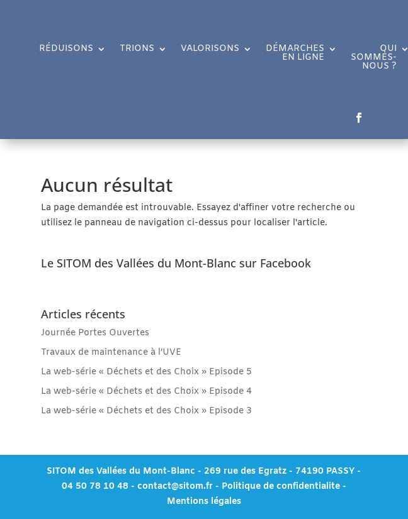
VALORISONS (210, 50)
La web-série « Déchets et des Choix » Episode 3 (146, 411)
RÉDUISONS (66, 50)
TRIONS (137, 50)
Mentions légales (204, 502)
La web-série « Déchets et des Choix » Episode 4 (146, 392)
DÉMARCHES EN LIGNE (295, 54)
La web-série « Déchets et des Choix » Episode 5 (146, 372)
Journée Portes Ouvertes (95, 333)
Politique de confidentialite (281, 487)
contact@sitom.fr (176, 487)
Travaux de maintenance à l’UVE (111, 353)
